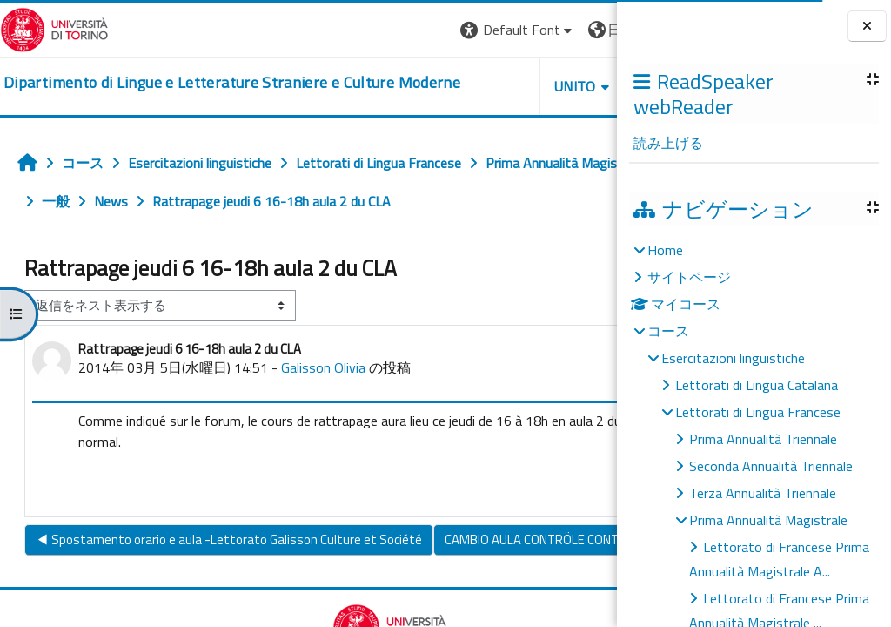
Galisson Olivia (323, 405)
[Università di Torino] (54, 27)
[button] (355, 30)
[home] (205, 83)
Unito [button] (413, 86)
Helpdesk (511, 86)
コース (668, 330)
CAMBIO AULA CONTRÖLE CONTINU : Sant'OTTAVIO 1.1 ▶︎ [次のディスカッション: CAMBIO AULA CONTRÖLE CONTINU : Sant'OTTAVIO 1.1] (441, 609)
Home (665, 249)
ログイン (575, 29)
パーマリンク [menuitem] (544, 527)
